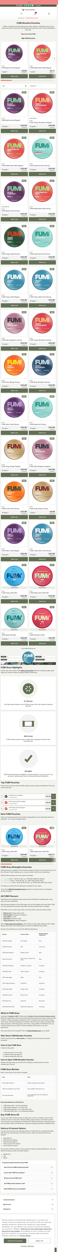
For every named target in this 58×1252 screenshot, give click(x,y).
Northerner (28, 1209)
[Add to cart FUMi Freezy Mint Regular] (14, 305)
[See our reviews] (28, 5)
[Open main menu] (3, 14)
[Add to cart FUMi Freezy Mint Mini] (14, 601)
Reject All (39, 1241)
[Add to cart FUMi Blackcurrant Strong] (14, 219)
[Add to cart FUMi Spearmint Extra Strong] (42, 262)
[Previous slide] (2, 58)
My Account (28, 1204)
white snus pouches (27, 670)
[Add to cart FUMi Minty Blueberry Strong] (42, 390)
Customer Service (28, 1200)
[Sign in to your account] (35, 14)
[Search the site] (21, 14)
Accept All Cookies (15, 1241)
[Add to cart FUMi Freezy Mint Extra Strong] (42, 305)
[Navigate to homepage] (28, 1214)
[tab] (6, 80)
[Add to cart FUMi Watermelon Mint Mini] (42, 601)
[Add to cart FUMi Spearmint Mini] (14, 643)
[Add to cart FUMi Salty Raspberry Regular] (42, 475)
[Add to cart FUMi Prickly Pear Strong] (14, 517)
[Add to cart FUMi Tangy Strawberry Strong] (42, 348)
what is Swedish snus (34, 1031)
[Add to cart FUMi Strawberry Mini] (42, 643)
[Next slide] (54, 58)
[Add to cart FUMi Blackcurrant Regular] (14, 76)
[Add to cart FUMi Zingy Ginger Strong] (42, 517)
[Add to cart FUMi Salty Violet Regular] (14, 559)
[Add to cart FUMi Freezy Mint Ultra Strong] (42, 559)
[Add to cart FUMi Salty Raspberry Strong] (14, 348)
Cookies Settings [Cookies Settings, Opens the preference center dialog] (27, 1246)
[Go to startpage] (28, 9)
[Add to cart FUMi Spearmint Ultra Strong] (42, 174)
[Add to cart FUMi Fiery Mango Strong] (14, 390)
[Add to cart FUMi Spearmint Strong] (42, 433)
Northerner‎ (21, 18)
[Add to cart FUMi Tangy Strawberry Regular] (42, 131)
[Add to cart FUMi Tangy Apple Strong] (14, 262)
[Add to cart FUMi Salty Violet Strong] (14, 433)
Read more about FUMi (28, 34)
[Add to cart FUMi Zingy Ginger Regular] (14, 475)
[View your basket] (49, 14)
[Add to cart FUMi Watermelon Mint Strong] (42, 219)
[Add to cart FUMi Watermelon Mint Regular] (42, 76)
